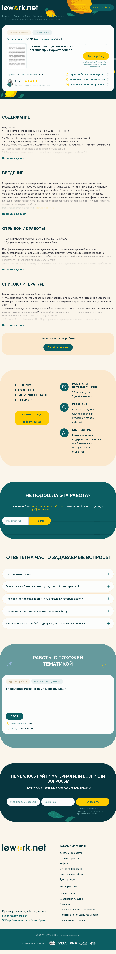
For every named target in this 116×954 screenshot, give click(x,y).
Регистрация (78, 7)
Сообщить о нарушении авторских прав (32, 85)
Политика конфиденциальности (79, 914)
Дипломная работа (71, 853)
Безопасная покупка (71, 898)
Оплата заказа (68, 893)
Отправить (92, 801)
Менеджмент (59, 16)
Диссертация (67, 879)
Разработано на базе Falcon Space (24, 920)
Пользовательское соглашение (77, 909)
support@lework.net (14, 915)
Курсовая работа (69, 858)
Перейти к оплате (58, 347)
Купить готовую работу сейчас (32, 418)
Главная (6, 16)
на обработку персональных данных (90, 812)
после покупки (45, 207)
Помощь (65, 904)
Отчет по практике (71, 868)
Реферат (65, 863)
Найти (40, 520)
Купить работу (96, 56)
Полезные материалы (72, 920)
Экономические (41, 16)
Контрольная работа (71, 874)
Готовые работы (21, 16)
